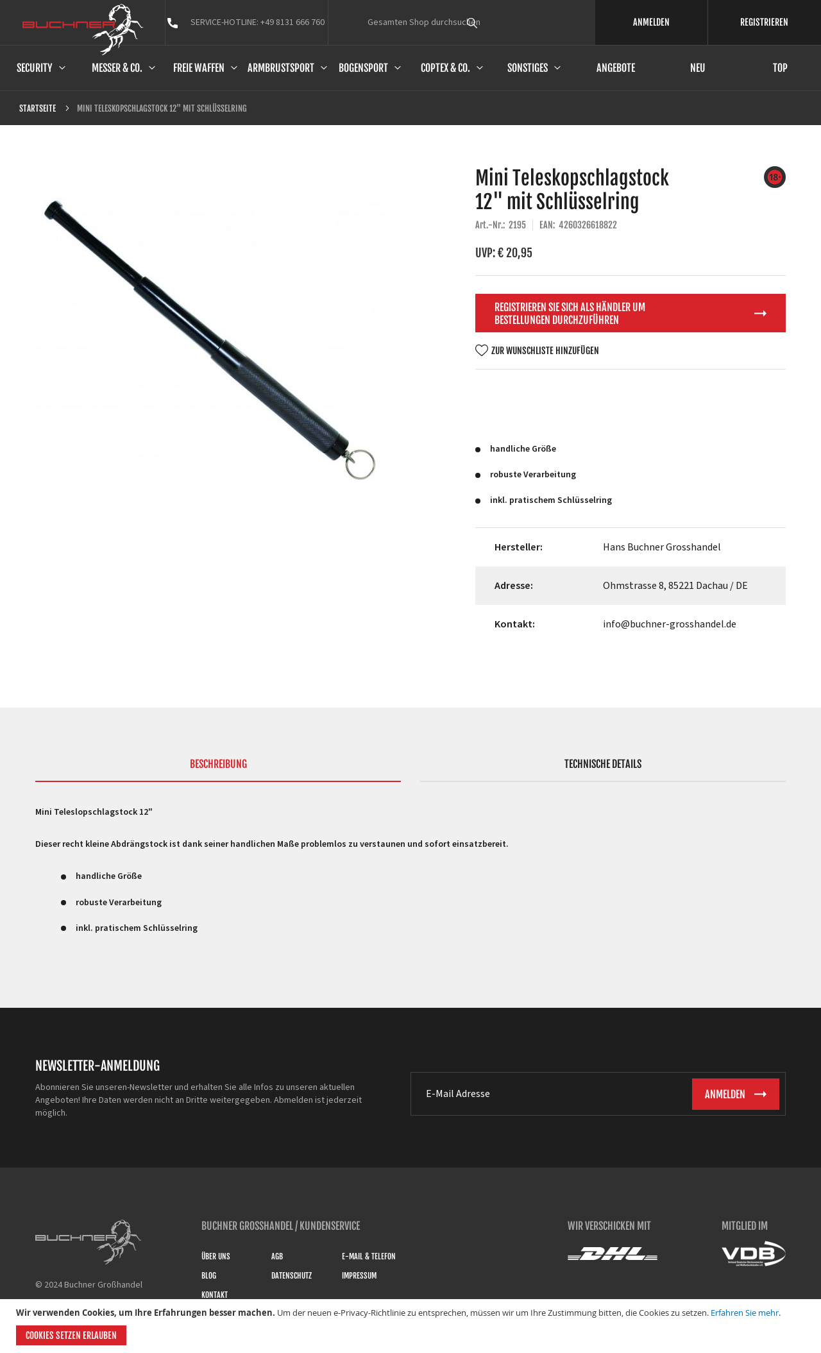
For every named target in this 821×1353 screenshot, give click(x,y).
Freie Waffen (198, 68)
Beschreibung (218, 764)
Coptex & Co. (445, 68)
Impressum (359, 1276)
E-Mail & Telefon (369, 1256)
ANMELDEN (651, 22)
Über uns (215, 1256)
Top (780, 68)
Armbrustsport (281, 68)
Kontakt (214, 1295)
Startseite (37, 108)
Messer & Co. (117, 68)
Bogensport (363, 68)
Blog (208, 1276)
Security (35, 68)
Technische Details (602, 764)
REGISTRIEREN (764, 22)
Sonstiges (527, 68)
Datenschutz (291, 1276)
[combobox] (496, 22)
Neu (698, 68)
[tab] (218, 770)
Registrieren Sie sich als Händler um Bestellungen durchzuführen (570, 314)
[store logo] (83, 29)
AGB (277, 1256)
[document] (412, 1326)
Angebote (616, 68)
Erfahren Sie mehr (745, 1312)
